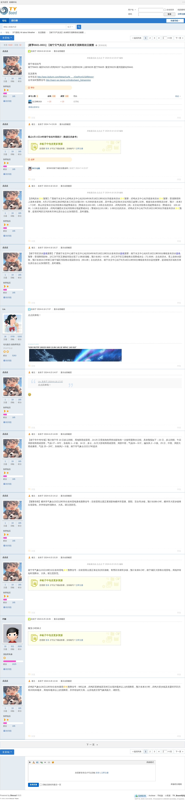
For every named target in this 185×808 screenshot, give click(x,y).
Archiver (152, 795)
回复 (33, 118)
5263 (20, 337)
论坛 (7, 32)
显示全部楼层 (59, 51)
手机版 (160, 795)
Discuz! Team (13, 798)
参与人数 (33, 96)
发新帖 (6, 37)
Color (33, 762)
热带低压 (7, 86)
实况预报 (41, 32)
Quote (45, 762)
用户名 (131, 10)
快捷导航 (174, 21)
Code (49, 762)
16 (5, 337)
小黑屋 (168, 795)
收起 (177, 96)
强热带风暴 (7, 654)
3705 (12, 337)
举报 (179, 118)
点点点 (5, 51)
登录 (47, 148)
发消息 (9, 101)
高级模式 (150, 762)
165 (19, 78)
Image (37, 762)
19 (12, 78)
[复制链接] (102, 45)
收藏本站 (13, 2)
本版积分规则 (176, 784)
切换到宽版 (183, 2)
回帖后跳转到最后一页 (50, 785)
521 (12, 646)
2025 (20, 646)
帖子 (69, 27)
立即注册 (181, 14)
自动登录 (169, 10)
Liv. (4, 309)
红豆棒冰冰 (37, 101)
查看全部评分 (33, 107)
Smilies (52, 762)
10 (5, 646)
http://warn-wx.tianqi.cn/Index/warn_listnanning (68, 80)
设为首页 (4, 2)
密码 (130, 14)
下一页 (178, 38)
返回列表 (137, 38)
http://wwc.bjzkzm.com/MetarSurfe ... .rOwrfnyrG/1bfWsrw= (65, 77)
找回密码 (181, 10)
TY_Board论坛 (1, 32)
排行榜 (14, 20)
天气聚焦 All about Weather (23, 32)
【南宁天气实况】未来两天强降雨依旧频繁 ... (67, 32)
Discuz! (13, 795)
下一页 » (92, 744)
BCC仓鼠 (36, 168)
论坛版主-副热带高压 (12, 344)
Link (41, 762)
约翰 (4, 619)
